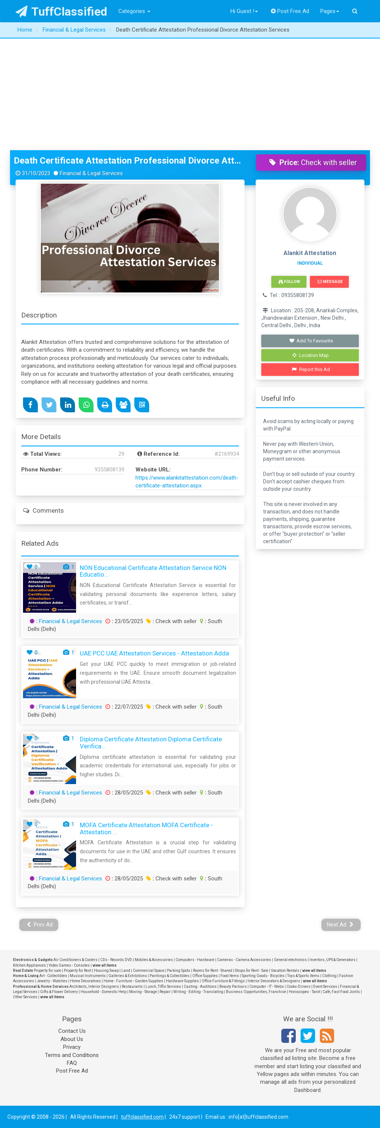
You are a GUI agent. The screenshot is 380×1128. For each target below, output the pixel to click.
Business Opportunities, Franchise (256, 992)
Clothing (329, 976)
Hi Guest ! (244, 11)
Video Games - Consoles (69, 965)
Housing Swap (106, 971)
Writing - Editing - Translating (198, 992)
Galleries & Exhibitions (127, 976)
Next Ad (340, 924)
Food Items (229, 976)
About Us (71, 1039)
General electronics (290, 960)
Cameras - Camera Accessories (244, 960)
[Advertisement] (190, 94)
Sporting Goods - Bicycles (263, 976)
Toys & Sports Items (303, 976)
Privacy (72, 1047)
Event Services (325, 986)
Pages (329, 11)
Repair (165, 992)
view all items (104, 965)
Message (330, 281)
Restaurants (132, 986)
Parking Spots (178, 971)
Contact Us (72, 1031)
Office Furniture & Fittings (223, 981)
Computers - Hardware (195, 960)
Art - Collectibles (53, 976)
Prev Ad (40, 924)
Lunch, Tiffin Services (163, 986)
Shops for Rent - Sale (251, 971)
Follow (289, 281)
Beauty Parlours (233, 986)
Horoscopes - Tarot (304, 992)
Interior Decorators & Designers (274, 981)
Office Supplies (205, 976)
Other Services (25, 997)
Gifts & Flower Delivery (59, 992)
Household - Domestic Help (104, 992)
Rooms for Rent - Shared (212, 971)
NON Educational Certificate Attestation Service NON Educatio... (153, 571)
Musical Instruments (88, 976)
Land (125, 971)
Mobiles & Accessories (154, 960)
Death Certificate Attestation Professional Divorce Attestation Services (129, 160)
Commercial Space (148, 971)
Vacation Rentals (285, 971)
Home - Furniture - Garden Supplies (133, 981)
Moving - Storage (143, 992)
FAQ (72, 1063)
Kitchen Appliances (29, 965)
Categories (134, 11)
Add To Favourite (311, 341)
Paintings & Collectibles (170, 976)
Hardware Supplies (182, 981)
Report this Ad (311, 369)
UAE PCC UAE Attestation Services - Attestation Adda (154, 653)
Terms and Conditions (72, 1055)
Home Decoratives (85, 981)
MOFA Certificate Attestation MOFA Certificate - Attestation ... (146, 828)
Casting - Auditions (200, 986)
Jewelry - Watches (52, 981)
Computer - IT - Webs (266, 986)
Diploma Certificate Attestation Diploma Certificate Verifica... (151, 742)
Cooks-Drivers (298, 986)
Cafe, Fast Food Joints (341, 992)
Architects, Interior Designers (94, 986)
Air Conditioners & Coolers (75, 960)
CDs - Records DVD (116, 960)
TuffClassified (61, 11)
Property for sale (47, 971)
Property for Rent (77, 971)
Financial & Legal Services (70, 621)
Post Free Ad (290, 11)
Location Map (310, 355)
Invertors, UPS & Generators (332, 960)
